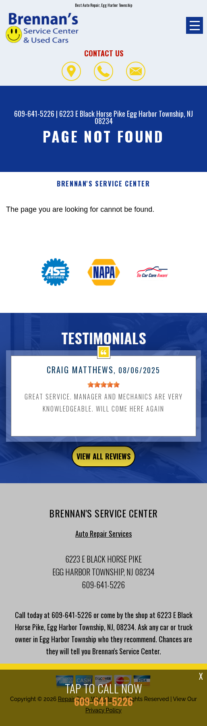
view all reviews (103, 460)
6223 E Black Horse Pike (92, 113)
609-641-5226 (34, 113)
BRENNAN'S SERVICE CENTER (103, 184)
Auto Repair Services (103, 537)
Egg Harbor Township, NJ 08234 (144, 117)
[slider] (103, 388)
